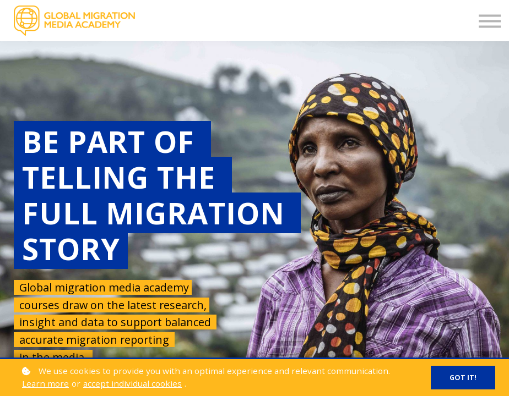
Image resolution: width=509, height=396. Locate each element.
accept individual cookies (132, 383)
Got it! (463, 377)
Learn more (45, 383)
